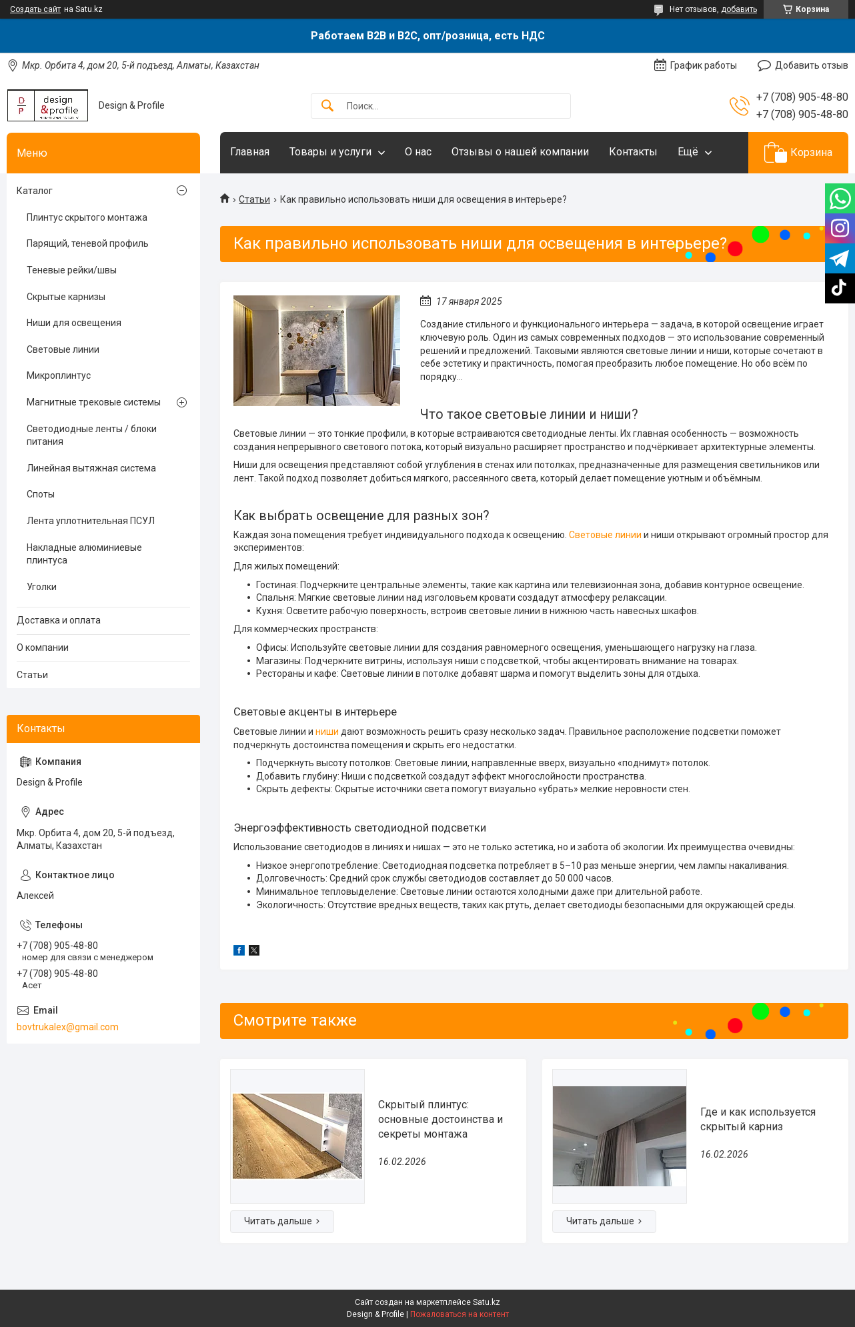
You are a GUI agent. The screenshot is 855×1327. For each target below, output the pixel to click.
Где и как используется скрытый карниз (758, 1119)
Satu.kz (486, 1302)
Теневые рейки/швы (72, 270)
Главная (249, 151)
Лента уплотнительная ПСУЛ (91, 520)
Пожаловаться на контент (459, 1314)
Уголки (42, 586)
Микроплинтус (59, 375)
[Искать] (327, 106)
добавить (739, 9)
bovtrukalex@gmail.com (68, 1027)
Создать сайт (35, 9)
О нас (418, 151)
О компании (43, 647)
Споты (41, 494)
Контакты (633, 151)
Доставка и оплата (59, 620)
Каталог (35, 190)
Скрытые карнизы (66, 296)
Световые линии (605, 534)
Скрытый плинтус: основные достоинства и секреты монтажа (440, 1119)
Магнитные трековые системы (94, 402)
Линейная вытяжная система (91, 468)
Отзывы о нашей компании (520, 151)
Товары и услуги (330, 151)
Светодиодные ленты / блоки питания (92, 435)
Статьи (254, 199)
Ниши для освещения (74, 322)
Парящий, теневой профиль (88, 243)
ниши (327, 731)
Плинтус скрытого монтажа (87, 217)
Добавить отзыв (811, 65)
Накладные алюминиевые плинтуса (84, 554)
